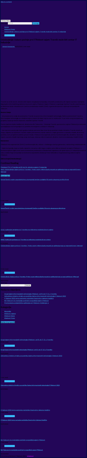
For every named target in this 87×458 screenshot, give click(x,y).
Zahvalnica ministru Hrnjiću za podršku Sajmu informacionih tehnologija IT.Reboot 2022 (35, 296)
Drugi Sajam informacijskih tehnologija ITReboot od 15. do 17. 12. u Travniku (30, 294)
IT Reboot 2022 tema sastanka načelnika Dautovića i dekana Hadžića (29, 298)
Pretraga (4, 283)
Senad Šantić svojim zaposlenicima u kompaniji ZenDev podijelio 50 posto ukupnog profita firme (35, 180)
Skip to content (6, 2)
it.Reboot (30, 456)
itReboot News (9, 316)
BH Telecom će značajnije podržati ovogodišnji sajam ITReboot (26, 301)
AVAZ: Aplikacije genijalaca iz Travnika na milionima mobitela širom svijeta (27, 230)
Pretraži (28, 285)
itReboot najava (10, 314)
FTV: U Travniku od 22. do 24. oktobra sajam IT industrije (24, 167)
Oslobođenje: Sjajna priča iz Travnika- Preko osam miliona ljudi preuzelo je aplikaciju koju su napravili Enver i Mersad (42, 246)
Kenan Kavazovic (8, 47)
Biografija (7, 311)
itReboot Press (9, 35)
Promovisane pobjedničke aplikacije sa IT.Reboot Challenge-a (26, 303)
